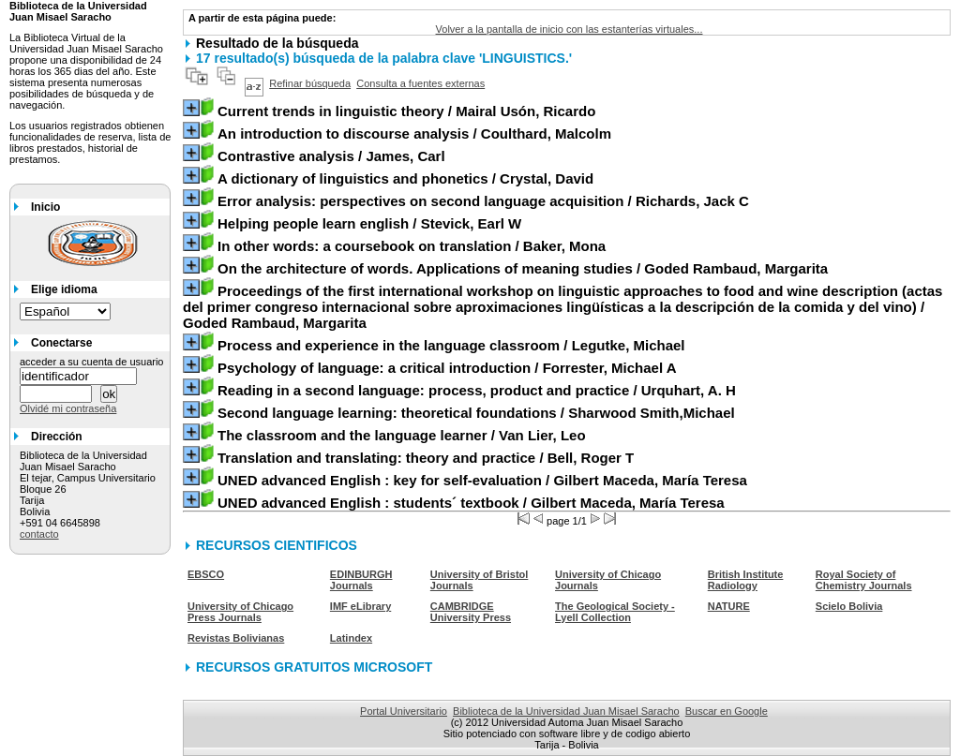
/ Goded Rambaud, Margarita (523, 268)
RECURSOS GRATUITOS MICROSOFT (314, 667)
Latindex (351, 638)
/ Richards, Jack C (483, 201)
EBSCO (206, 574)
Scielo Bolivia (849, 606)
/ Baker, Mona (412, 246)
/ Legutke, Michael (451, 345)
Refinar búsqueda (310, 83)
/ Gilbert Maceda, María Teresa (482, 480)
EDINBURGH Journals (361, 580)
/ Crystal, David (405, 178)
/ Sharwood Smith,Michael (476, 413)
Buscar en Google (726, 711)
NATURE (729, 606)
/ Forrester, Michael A (447, 368)
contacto (39, 534)
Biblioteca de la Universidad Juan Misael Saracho (566, 711)
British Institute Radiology (746, 580)
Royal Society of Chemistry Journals (864, 580)
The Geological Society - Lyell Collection (615, 611)
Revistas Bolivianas (236, 638)
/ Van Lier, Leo (402, 435)
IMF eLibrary (360, 606)
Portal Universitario (403, 711)
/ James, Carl (331, 156)
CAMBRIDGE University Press (470, 611)
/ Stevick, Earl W (369, 223)
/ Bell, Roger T (426, 458)
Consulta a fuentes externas (420, 83)
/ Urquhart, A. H (477, 390)
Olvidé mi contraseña (68, 408)
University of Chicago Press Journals (240, 611)
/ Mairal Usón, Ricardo (406, 111)
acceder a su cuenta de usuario (92, 361)
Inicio (45, 207)
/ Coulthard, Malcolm (414, 133)
